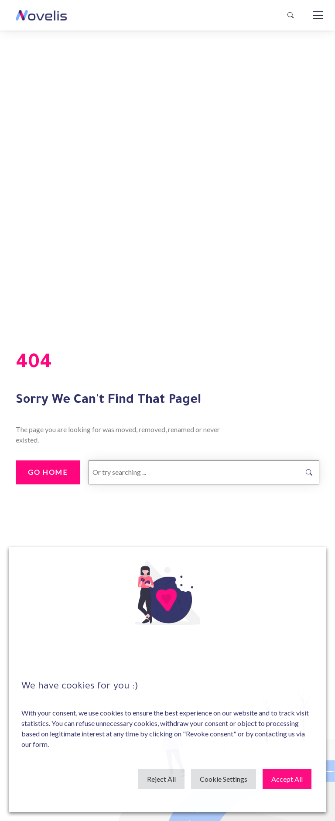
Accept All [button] (287, 779)
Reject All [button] (161, 779)
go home (47, 472)
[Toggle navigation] (318, 15)
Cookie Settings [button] (223, 779)
